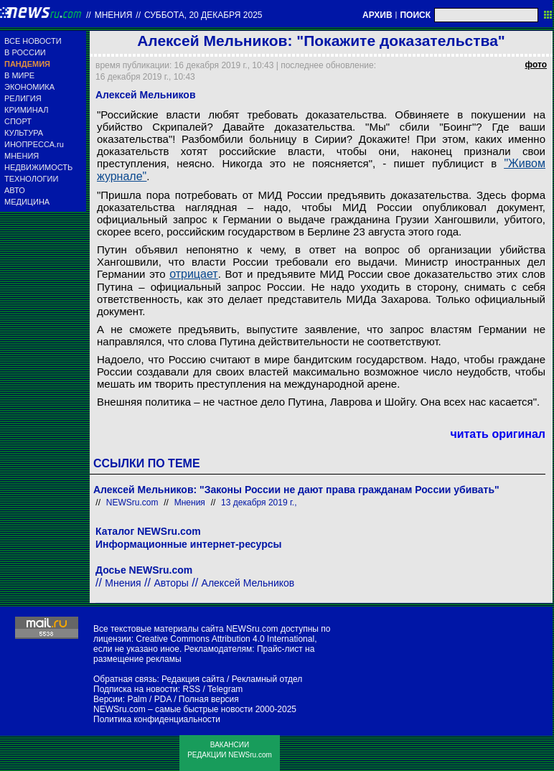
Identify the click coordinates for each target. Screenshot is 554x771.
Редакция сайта (193, 679)
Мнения (114, 15)
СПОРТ (18, 121)
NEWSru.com (132, 502)
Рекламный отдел (267, 679)
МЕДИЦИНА (27, 201)
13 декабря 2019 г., (258, 502)
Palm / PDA (149, 699)
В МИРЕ (19, 75)
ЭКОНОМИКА (29, 87)
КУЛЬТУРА (23, 132)
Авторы (171, 583)
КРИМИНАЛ (26, 110)
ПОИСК (415, 15)
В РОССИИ (25, 52)
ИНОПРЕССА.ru (34, 144)
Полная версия (209, 699)
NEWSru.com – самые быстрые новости (173, 709)
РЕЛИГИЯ (23, 98)
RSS (191, 689)
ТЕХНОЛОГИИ (31, 178)
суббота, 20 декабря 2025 (203, 15)
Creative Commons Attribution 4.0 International (225, 639)
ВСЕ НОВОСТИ (33, 41)
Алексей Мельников (248, 583)
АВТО (14, 190)
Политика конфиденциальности (156, 719)
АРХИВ (377, 15)
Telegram (225, 689)
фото (536, 65)
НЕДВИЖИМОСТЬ (38, 167)
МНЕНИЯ (21, 155)
